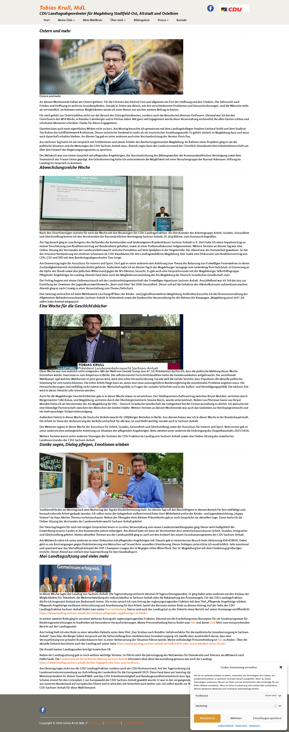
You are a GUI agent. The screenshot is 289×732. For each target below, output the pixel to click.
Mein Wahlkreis (92, 20)
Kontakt (182, 20)
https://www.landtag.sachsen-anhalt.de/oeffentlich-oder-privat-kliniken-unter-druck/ (171, 643)
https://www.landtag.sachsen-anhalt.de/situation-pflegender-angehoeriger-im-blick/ (93, 613)
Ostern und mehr (55, 31)
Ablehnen (236, 718)
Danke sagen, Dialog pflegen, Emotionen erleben (84, 445)
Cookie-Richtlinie (226, 726)
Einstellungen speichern (267, 718)
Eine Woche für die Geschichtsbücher (73, 306)
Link (212, 622)
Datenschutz (241, 726)
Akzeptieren (207, 718)
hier (193, 622)
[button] (281, 667)
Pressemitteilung (115, 609)
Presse (163, 20)
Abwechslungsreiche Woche (64, 167)
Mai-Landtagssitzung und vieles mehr (74, 556)
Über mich (118, 20)
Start (46, 20)
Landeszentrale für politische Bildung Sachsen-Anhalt (93, 659)
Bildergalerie (142, 20)
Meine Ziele (66, 20)
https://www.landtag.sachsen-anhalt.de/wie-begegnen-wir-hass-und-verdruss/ (89, 662)
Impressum (254, 726)
